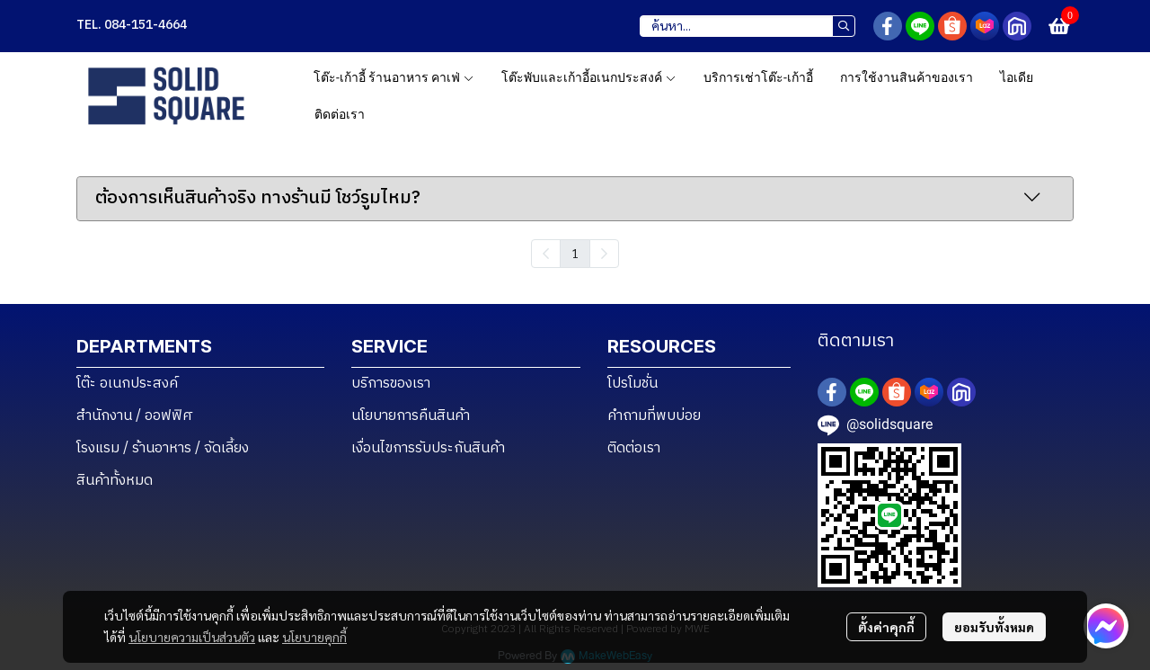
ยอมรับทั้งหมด (994, 627)
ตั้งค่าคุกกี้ (886, 627)
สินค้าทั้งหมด (114, 481)
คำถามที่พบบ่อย (654, 416)
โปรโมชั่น (632, 383)
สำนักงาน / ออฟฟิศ (134, 416)
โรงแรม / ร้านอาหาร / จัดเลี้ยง (162, 448)
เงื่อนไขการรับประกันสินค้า (428, 448)
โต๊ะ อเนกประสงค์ (127, 383)
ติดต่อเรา (633, 448)
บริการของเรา (390, 383)
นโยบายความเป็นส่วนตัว (191, 637)
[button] (747, 26)
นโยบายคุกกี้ (314, 637)
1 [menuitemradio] (575, 253)
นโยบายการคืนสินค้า (410, 416)
